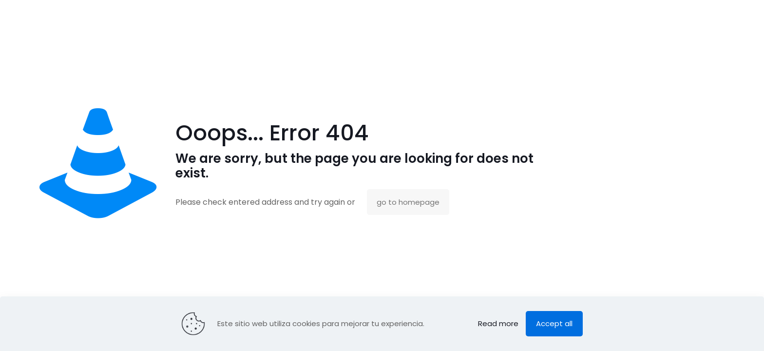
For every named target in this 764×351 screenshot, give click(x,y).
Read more (498, 323)
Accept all (554, 323)
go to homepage (408, 202)
